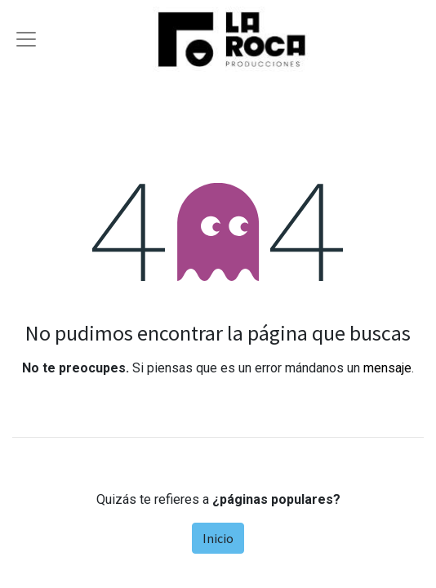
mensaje (387, 368)
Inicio (218, 538)
